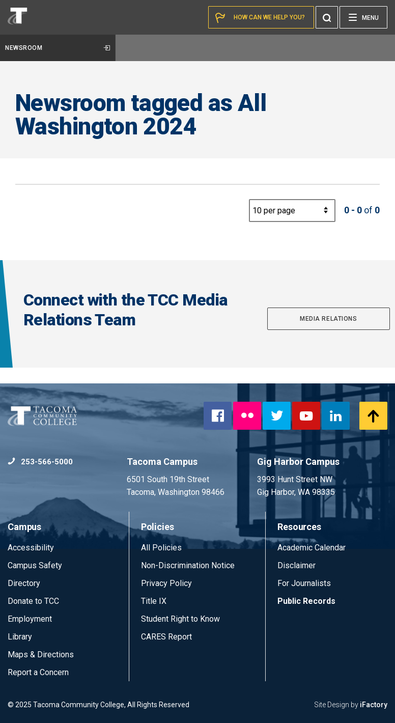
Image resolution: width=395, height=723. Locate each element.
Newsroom (57, 47)
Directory (24, 583)
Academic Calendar (311, 547)
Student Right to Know (180, 619)
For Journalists (304, 583)
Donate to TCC (33, 601)
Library (20, 637)
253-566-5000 (40, 461)
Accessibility (31, 547)
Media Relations (328, 318)
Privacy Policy (166, 583)
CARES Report (166, 637)
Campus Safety (35, 565)
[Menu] (363, 17)
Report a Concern (38, 672)
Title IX (153, 601)
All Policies (162, 547)
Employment (30, 619)
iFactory (373, 705)
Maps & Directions (41, 654)
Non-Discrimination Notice (188, 565)
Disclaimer (296, 565)
